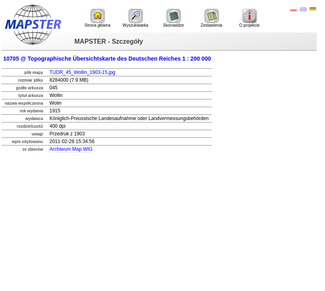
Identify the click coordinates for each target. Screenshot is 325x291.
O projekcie (249, 18)
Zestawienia (211, 18)
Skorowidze (173, 18)
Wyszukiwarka (135, 18)
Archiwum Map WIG (71, 149)
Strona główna (97, 18)
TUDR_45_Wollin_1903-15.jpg (82, 72)
